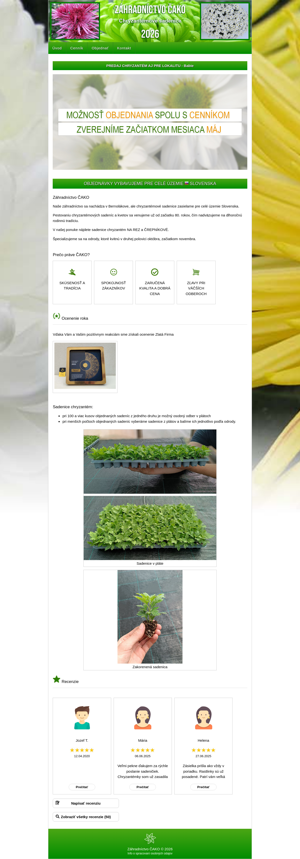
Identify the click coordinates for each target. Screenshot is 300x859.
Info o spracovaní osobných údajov (150, 853)
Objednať (100, 48)
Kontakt (124, 48)
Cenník (76, 48)
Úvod (57, 48)
